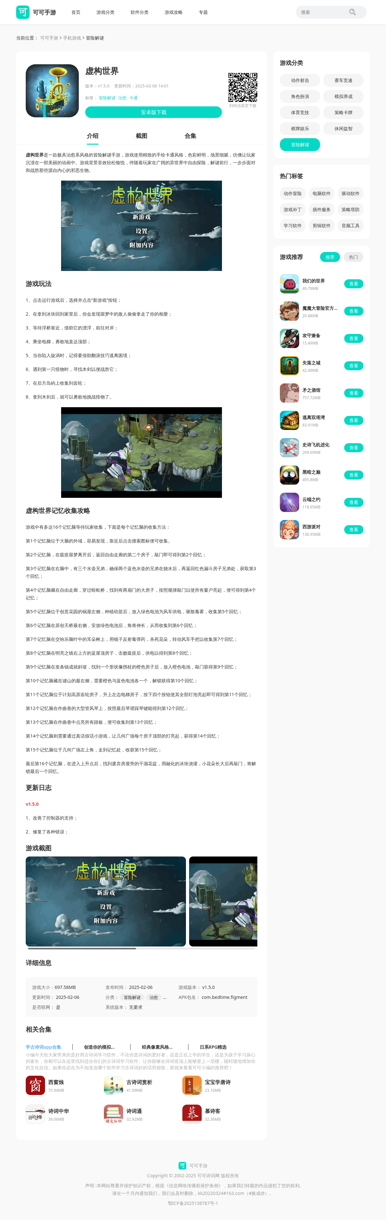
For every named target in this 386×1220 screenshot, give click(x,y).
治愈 (122, 98)
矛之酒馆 (311, 390)
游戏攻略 (174, 12)
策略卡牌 (344, 112)
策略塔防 (351, 209)
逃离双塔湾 (313, 417)
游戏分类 (105, 12)
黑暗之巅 (311, 472)
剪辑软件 (322, 225)
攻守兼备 (311, 335)
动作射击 (300, 80)
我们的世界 (313, 281)
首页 (75, 12)
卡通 (133, 98)
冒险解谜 (95, 38)
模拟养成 (344, 96)
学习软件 (293, 225)
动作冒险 (293, 193)
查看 (353, 284)
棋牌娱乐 (300, 128)
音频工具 (351, 225)
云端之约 (311, 499)
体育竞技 (300, 112)
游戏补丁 (293, 209)
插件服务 (322, 209)
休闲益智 (344, 128)
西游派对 (311, 527)
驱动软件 (351, 193)
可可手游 (49, 38)
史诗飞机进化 (315, 445)
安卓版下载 (154, 112)
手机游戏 (72, 38)
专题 (203, 12)
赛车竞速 (344, 80)
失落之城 (311, 363)
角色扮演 (300, 96)
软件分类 (140, 12)
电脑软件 (322, 193)
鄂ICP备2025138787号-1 (193, 1203)
